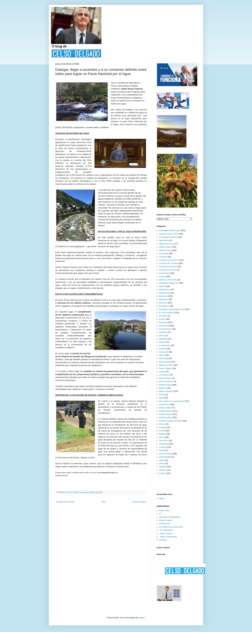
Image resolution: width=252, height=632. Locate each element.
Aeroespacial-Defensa (168, 237)
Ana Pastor (163, 253)
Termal (162, 437)
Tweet (161, 450)
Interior (162, 355)
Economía (163, 296)
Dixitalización (164, 293)
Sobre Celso (164, 510)
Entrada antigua (139, 502)
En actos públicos (166, 312)
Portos (162, 424)
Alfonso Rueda (165, 250)
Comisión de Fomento (168, 263)
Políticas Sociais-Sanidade (170, 421)
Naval (161, 398)
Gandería (163, 332)
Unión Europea (165, 454)
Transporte (163, 444)
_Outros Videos (165, 533)
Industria (162, 349)
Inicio (103, 502)
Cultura (162, 276)
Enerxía (162, 319)
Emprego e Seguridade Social (171, 309)
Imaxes (162, 342)
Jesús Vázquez (165, 368)
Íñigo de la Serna (166, 365)
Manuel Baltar (165, 378)
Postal (161, 431)
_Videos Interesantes (168, 537)
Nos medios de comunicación (171, 401)
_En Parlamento (166, 530)
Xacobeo (162, 470)
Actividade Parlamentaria (169, 230)
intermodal (163, 358)
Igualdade (163, 339)
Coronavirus (164, 273)
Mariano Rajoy (165, 385)
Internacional (164, 362)
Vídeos (162, 463)
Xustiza (162, 473)
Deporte (162, 286)
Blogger (141, 618)
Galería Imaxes (165, 520)
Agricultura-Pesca (166, 244)
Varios (161, 460)
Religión (162, 434)
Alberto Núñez (165, 247)
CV (160, 514)
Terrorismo (163, 440)
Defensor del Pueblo (167, 280)
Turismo (162, 447)
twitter (161, 498)
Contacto (163, 540)
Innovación (163, 352)
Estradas (162, 322)
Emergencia (164, 306)
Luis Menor (163, 375)
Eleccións (163, 303)
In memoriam (164, 345)
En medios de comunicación (171, 527)
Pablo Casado (165, 408)
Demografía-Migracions (169, 283)
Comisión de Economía (169, 260)
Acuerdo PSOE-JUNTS (169, 234)
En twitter (163, 316)
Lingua (162, 372)
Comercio (163, 257)
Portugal (162, 427)
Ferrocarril (163, 326)
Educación (163, 299)
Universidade (164, 457)
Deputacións (164, 289)
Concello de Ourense (168, 266)
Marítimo (162, 388)
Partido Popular (165, 411)
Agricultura (163, 240)
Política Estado (165, 414)
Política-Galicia (165, 417)
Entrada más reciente (65, 502)
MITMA (162, 395)
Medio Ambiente (166, 391)
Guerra (162, 336)
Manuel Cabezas (166, 381)
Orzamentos (164, 404)
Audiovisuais (164, 523)
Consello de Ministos (168, 270)
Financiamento (165, 329)
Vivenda (162, 467)
